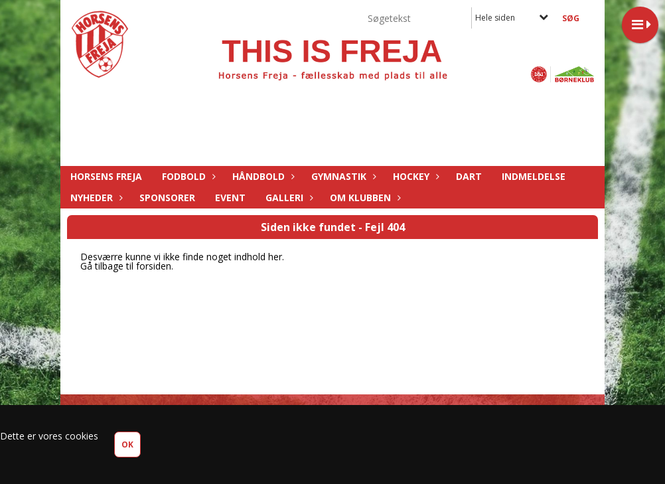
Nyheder (94, 197)
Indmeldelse (533, 176)
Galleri (287, 197)
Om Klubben (364, 197)
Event (230, 197)
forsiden (153, 266)
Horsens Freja (106, 176)
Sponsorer (167, 197)
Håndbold (261, 176)
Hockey (414, 176)
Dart (469, 176)
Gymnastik (342, 176)
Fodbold (187, 176)
